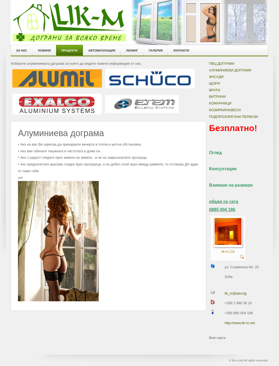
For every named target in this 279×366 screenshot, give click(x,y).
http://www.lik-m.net (240, 323)
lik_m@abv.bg (236, 293)
